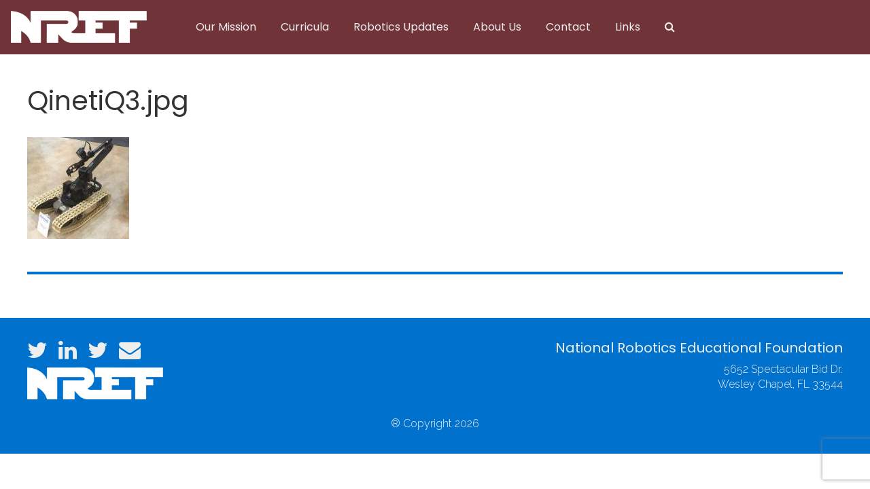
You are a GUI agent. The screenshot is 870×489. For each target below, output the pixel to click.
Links (627, 27)
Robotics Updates (401, 27)
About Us (497, 27)
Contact (568, 27)
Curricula (305, 27)
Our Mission (226, 27)
